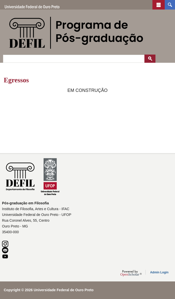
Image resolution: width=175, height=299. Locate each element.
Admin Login (159, 272)
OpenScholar (131, 273)
